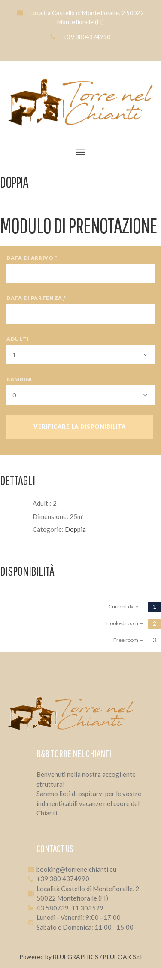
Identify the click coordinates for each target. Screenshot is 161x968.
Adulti (17, 339)
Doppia (75, 529)
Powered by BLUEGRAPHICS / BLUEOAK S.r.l (80, 956)
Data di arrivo (31, 257)
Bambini (19, 379)
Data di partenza (36, 298)
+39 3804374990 (86, 36)
